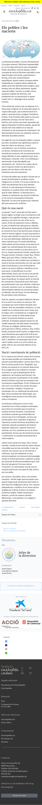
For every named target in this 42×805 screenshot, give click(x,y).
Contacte (16, 5)
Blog (10, 5)
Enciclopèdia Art (8, 719)
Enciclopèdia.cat (8, 735)
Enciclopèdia (6, 688)
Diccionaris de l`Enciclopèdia (13, 685)
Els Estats (35, 507)
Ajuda (23, 5)
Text (3, 701)
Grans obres (6, 722)
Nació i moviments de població (14, 531)
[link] (21, 515)
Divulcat (18, 8)
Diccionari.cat (26, 8)
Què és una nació (9, 528)
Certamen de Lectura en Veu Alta (10, 705)
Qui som (4, 5)
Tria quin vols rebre (19, 796)
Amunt (22, 507)
